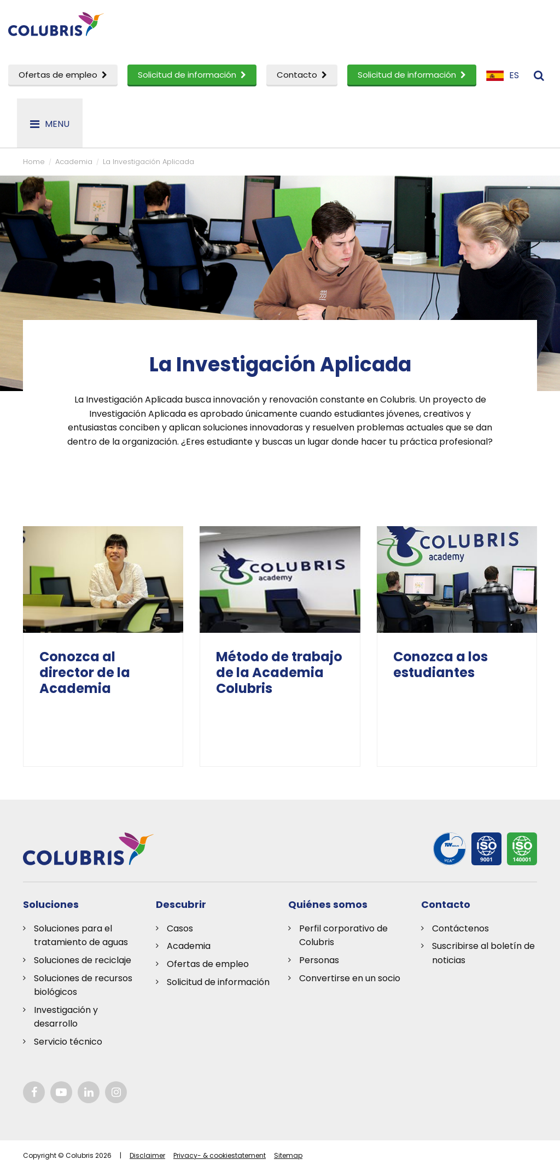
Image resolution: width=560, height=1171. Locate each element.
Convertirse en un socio (349, 978)
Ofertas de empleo (63, 74)
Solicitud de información (192, 74)
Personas (319, 960)
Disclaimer (147, 1155)
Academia (189, 946)
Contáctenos (460, 928)
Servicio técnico (68, 1041)
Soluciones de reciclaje (82, 960)
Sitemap (288, 1155)
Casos (180, 928)
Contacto (302, 74)
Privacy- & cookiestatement (219, 1155)
